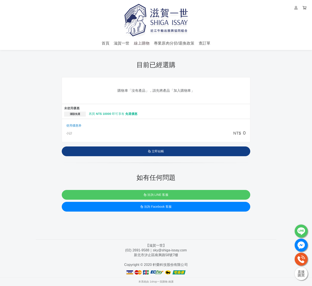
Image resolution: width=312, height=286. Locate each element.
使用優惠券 (73, 125)
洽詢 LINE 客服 (156, 194)
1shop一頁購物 (158, 281)
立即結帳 (156, 151)
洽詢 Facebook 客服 (156, 206)
